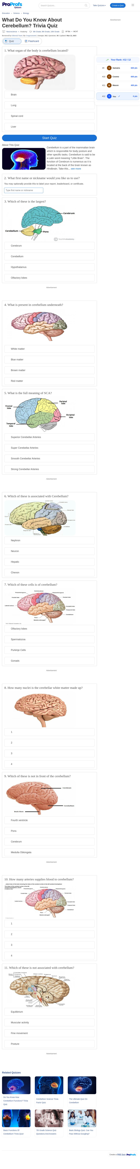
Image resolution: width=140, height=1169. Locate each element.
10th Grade (55, 32)
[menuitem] (99, 6)
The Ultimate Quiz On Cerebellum (78, 1101)
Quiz (9, 41)
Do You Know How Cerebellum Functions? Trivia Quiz (15, 1100)
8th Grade (37, 32)
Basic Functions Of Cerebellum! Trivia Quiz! (13, 1132)
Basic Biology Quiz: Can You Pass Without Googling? (81, 1132)
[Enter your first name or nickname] (23, 190)
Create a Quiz (118, 5)
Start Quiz (49, 138)
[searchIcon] (86, 5)
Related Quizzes (11, 1072)
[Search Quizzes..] (64, 5)
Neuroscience (11, 32)
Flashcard (32, 41)
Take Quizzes (99, 5)
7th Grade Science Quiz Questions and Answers (46, 1132)
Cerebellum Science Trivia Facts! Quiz (47, 1101)
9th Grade (46, 32)
